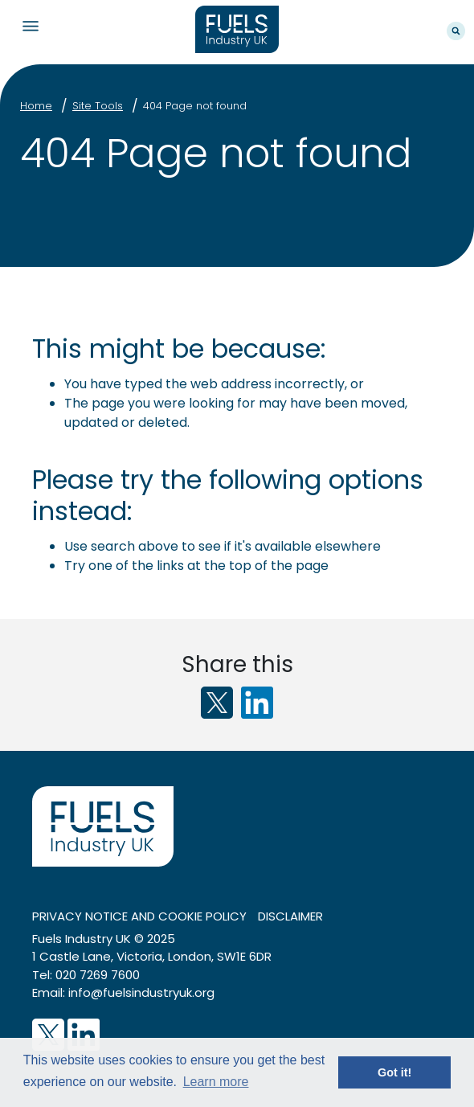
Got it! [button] (394, 1072)
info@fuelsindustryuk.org (141, 992)
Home (36, 105)
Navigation (30, 26)
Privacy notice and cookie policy (139, 916)
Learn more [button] (216, 1082)
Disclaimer (290, 916)
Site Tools (97, 105)
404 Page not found (195, 105)
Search (456, 31)
